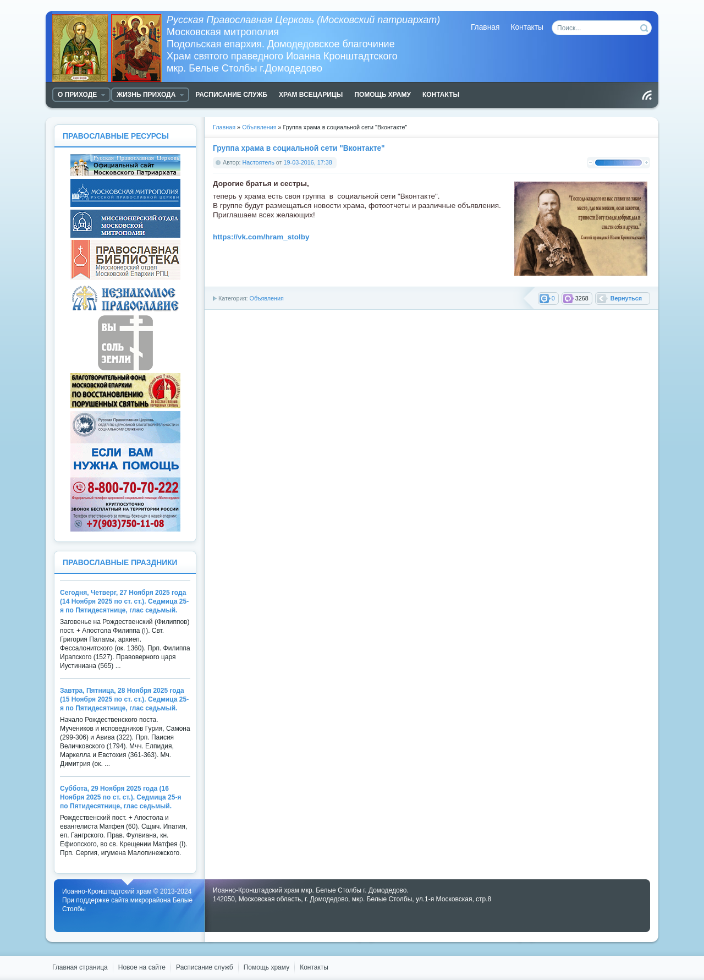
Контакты (526, 27)
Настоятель (258, 162)
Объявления (266, 298)
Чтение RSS (647, 95)
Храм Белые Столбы (109, 48)
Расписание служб (204, 967)
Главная (485, 27)
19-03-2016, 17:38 (308, 162)
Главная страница (80, 967)
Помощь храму (266, 967)
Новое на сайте (142, 967)
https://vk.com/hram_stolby (261, 237)
